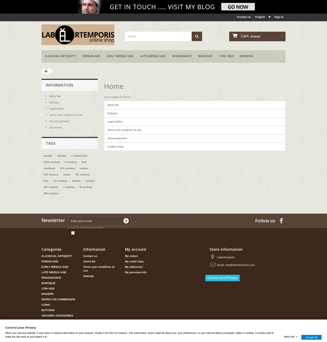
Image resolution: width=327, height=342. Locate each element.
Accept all (311, 337)
